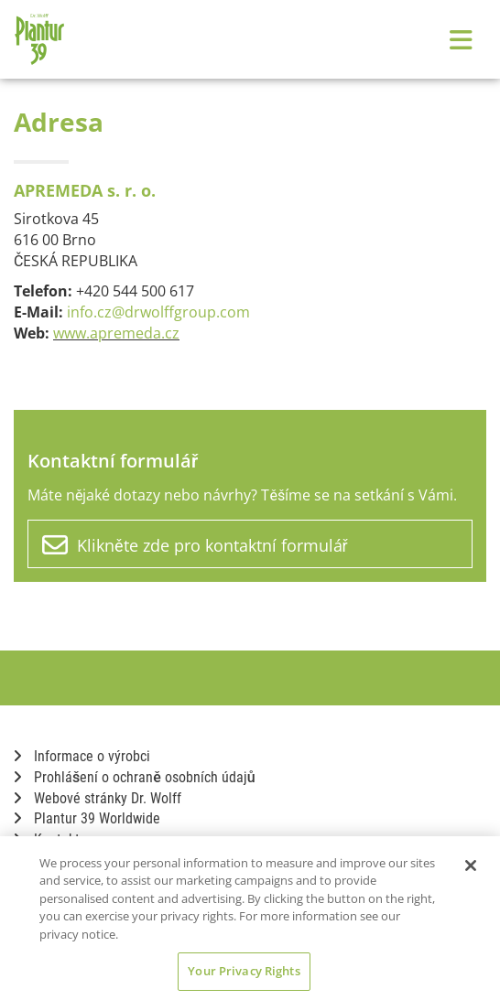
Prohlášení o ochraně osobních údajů (134, 777)
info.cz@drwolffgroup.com (158, 312)
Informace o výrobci (82, 756)
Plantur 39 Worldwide (87, 818)
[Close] (471, 865)
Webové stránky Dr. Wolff (97, 798)
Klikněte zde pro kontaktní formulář (195, 545)
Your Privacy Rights (243, 970)
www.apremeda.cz (116, 333)
